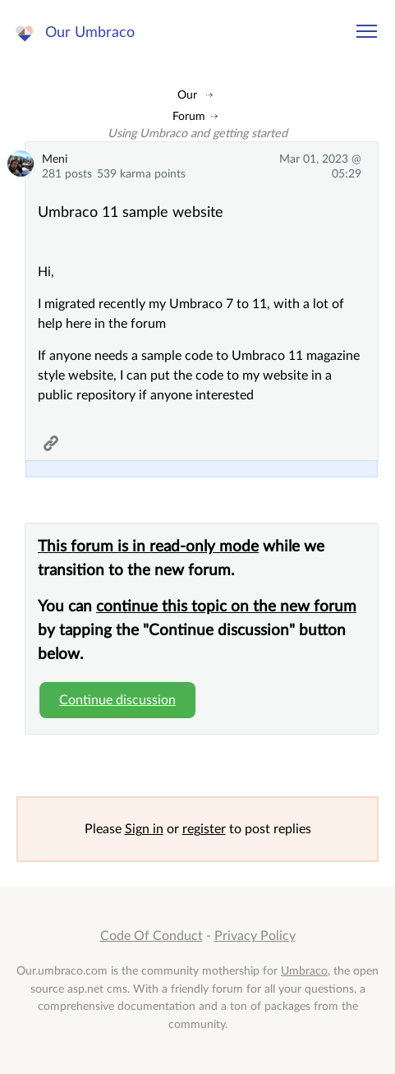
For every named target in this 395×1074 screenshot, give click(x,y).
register (204, 829)
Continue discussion (117, 700)
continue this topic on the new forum (226, 607)
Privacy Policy (255, 936)
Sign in (144, 829)
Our (187, 95)
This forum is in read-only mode (148, 547)
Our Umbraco (90, 32)
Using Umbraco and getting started (197, 133)
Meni (54, 159)
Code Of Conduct (151, 936)
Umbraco (304, 971)
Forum (188, 116)
